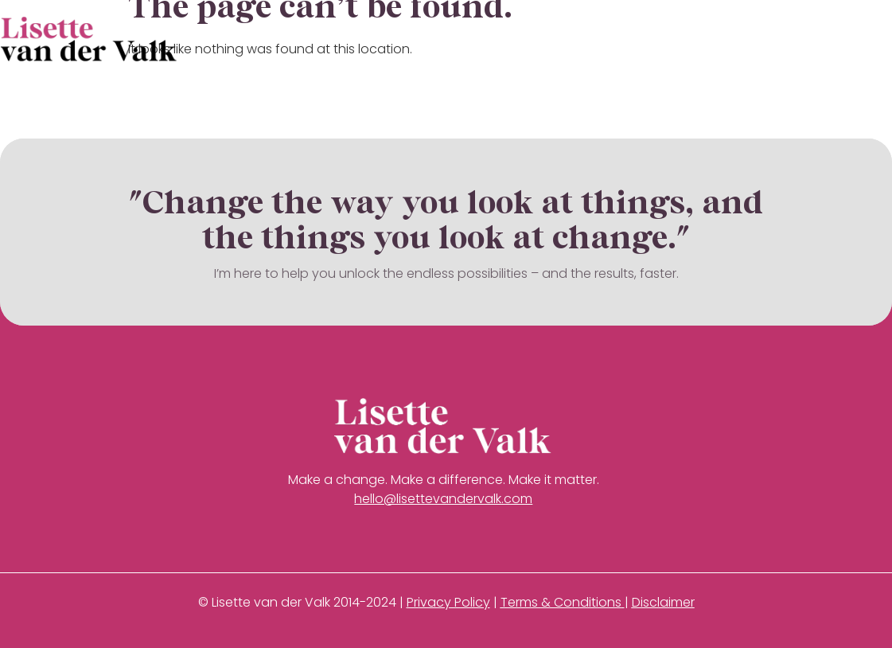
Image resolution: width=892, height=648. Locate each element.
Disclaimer (663, 602)
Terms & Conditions (561, 602)
